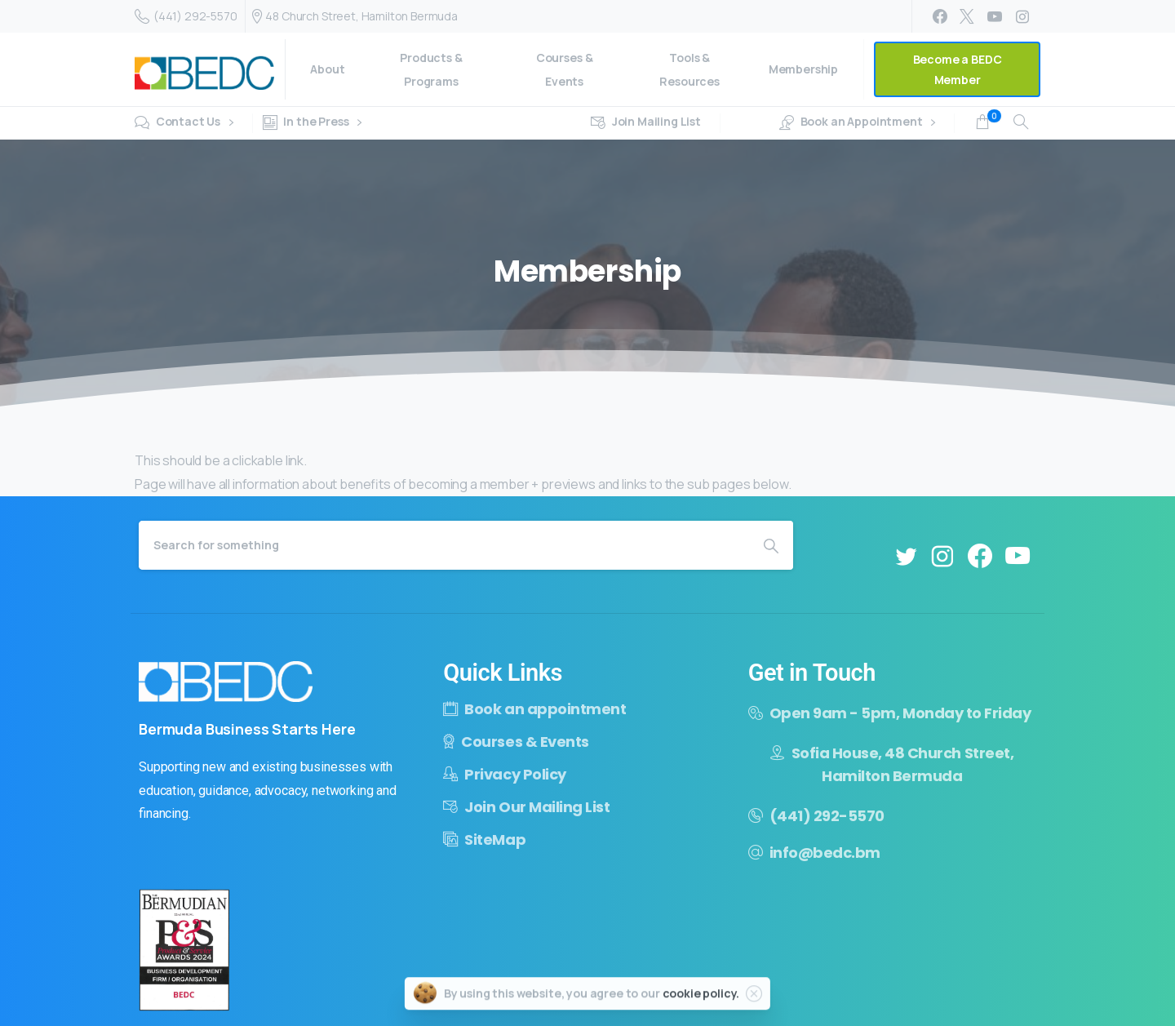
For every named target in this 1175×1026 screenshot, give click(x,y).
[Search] (444, 545)
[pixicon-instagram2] (942, 557)
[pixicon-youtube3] (1017, 557)
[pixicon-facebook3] (980, 557)
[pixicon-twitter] (905, 557)
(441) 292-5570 (186, 16)
